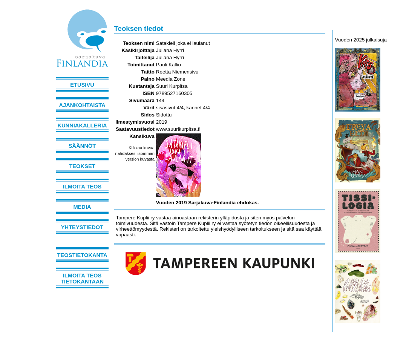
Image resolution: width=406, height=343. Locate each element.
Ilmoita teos (82, 187)
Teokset (82, 166)
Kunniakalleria (82, 125)
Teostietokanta (82, 255)
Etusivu (82, 85)
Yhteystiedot (82, 227)
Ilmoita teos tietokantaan (82, 279)
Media (82, 207)
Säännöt (82, 146)
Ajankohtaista (82, 105)
